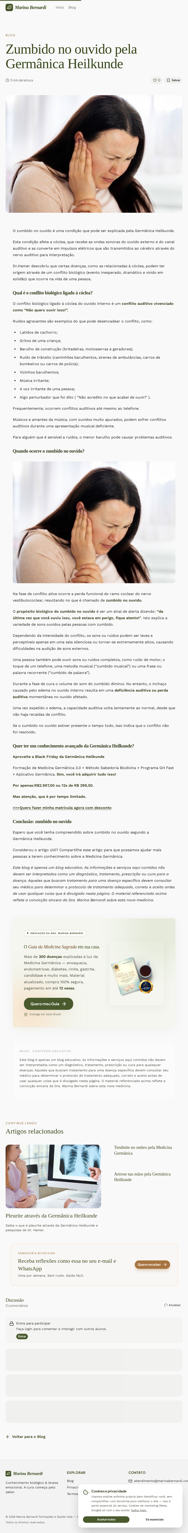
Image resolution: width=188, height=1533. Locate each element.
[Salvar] (173, 80)
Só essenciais (155, 1519)
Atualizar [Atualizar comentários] (172, 1305)
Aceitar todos (106, 1519)
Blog (70, 1481)
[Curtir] (156, 80)
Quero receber (152, 1264)
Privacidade (76, 1487)
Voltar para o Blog (25, 1436)
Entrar (22, 1336)
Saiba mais (139, 1510)
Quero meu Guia (48, 1005)
